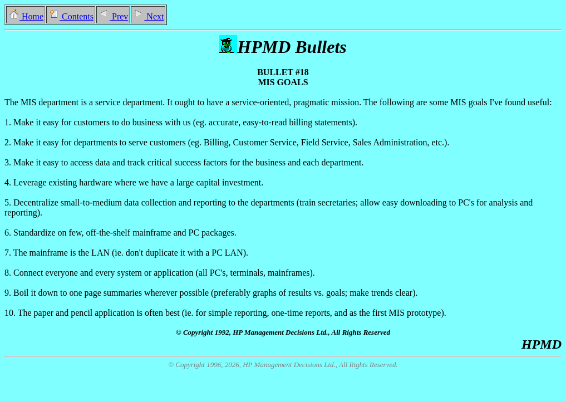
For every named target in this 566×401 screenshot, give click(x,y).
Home (25, 16)
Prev (113, 16)
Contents (70, 16)
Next (148, 16)
